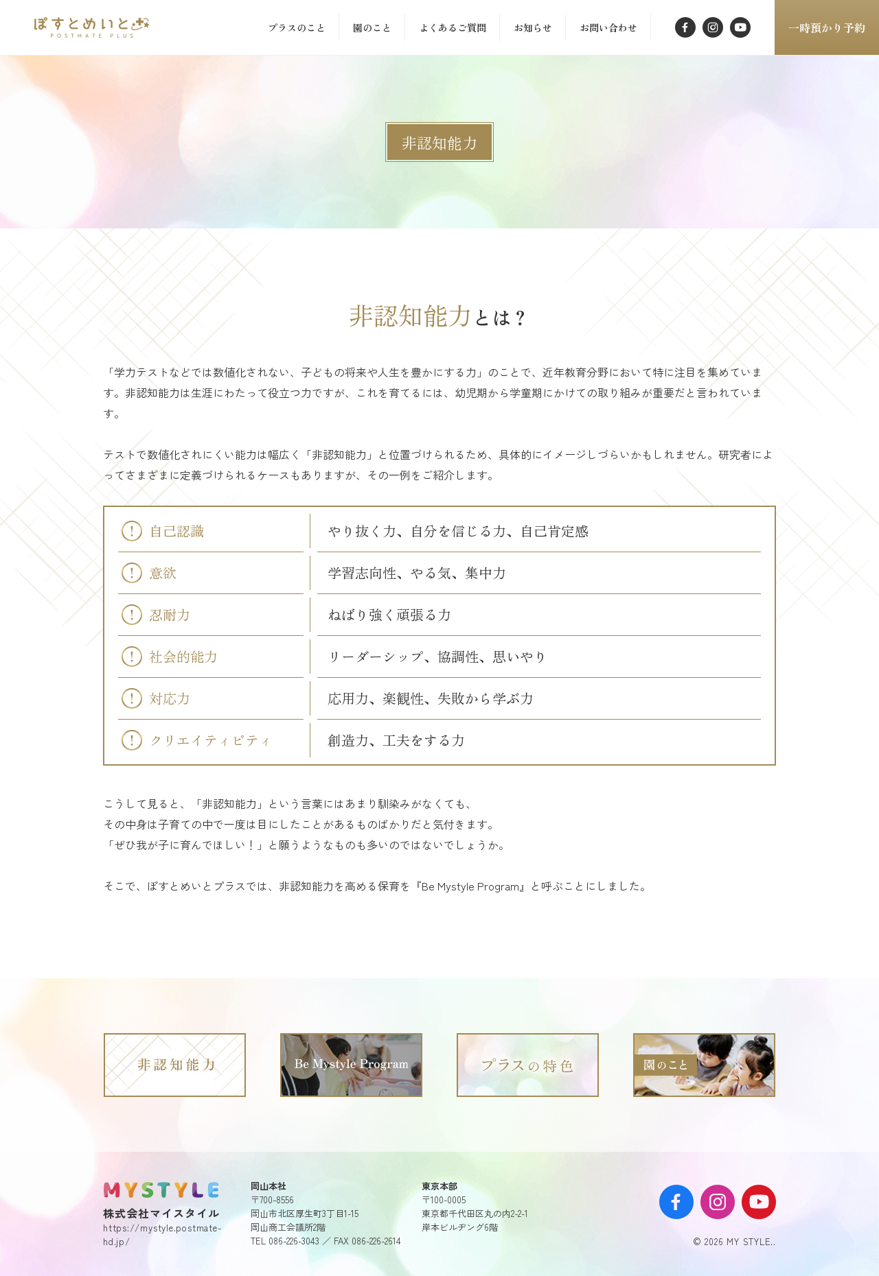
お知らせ (533, 27)
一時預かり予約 (826, 27)
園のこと (372, 27)
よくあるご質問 (452, 27)
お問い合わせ (608, 27)
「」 (94, 27)
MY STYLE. (161, 1189)
